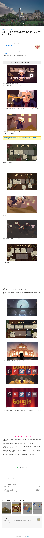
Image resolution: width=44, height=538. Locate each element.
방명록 (20, 23)
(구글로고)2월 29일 (6, 486)
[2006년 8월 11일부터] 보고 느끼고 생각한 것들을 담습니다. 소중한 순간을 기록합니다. (18, 520)
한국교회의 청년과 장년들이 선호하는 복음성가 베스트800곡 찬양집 (18, 46)
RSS (24, 23)
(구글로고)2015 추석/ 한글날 (8, 489)
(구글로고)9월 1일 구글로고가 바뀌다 (9, 490)
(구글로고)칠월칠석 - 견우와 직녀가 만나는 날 (10, 491)
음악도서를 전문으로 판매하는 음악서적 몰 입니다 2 (15, 55)
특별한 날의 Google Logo (7, 29)
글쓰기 (16, 23)
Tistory (28, 536)
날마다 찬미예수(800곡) (9, 45)
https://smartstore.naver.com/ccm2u (10, 43)
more (41, 500)
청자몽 (22, 8)
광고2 (5, 53)
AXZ (21, 536)
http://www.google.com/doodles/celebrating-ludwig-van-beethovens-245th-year (20, 137)
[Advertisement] (22, 467)
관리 (27, 23)
